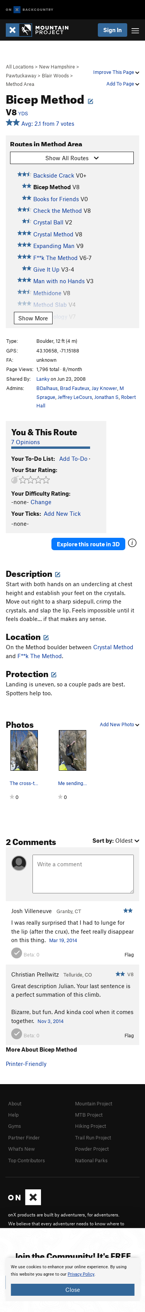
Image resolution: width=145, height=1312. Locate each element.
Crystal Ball (48, 222)
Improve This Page (116, 72)
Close (72, 1289)
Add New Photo (119, 724)
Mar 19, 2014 (63, 940)
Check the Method (57, 210)
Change (41, 501)
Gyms (14, 1126)
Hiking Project (90, 1126)
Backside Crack (53, 175)
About (14, 1103)
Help (13, 1115)
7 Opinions (25, 441)
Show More (33, 318)
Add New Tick (62, 513)
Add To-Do (73, 458)
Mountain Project (93, 1103)
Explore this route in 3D (88, 544)
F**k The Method (55, 257)
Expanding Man (54, 245)
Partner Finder (24, 1137)
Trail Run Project (93, 1137)
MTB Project (88, 1115)
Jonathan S (106, 397)
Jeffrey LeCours (75, 397)
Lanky (42, 379)
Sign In (112, 29)
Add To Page (122, 83)
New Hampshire (57, 66)
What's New (21, 1149)
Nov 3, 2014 (51, 1021)
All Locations (20, 66)
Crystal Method (53, 234)
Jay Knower (104, 388)
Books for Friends (56, 198)
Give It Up (46, 269)
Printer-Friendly (26, 1063)
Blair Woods (55, 75)
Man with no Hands (59, 280)
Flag (129, 954)
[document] (72, 1279)
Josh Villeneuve (31, 910)
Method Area (20, 84)
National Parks (91, 1160)
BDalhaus (47, 388)
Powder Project (92, 1149)
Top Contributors (26, 1160)
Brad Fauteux (74, 388)
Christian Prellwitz (35, 974)
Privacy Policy (81, 1274)
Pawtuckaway (21, 75)
